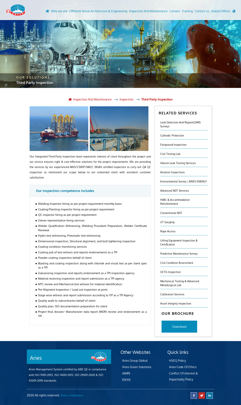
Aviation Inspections (172, 172)
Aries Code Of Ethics (182, 367)
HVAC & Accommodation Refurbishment (175, 201)
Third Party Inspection (157, 99)
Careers (174, 11)
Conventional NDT (171, 212)
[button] (223, 12)
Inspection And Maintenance (148, 11)
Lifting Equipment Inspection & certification (179, 242)
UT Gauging (167, 222)
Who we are (59, 11)
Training (187, 11)
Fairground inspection (173, 144)
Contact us (202, 11)
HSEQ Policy (177, 360)
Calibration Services (172, 294)
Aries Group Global (134, 360)
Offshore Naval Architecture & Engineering (98, 11)
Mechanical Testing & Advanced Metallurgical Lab (179, 283)
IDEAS (126, 380)
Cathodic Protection (172, 135)
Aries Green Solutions (136, 367)
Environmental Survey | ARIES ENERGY (183, 181)
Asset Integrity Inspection (175, 303)
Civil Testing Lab (170, 153)
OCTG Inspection (170, 272)
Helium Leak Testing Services (178, 163)
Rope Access (168, 231)
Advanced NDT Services (174, 190)
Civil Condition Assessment (176, 262)
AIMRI (126, 373)
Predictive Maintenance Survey (179, 253)
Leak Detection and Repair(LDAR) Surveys (180, 124)
